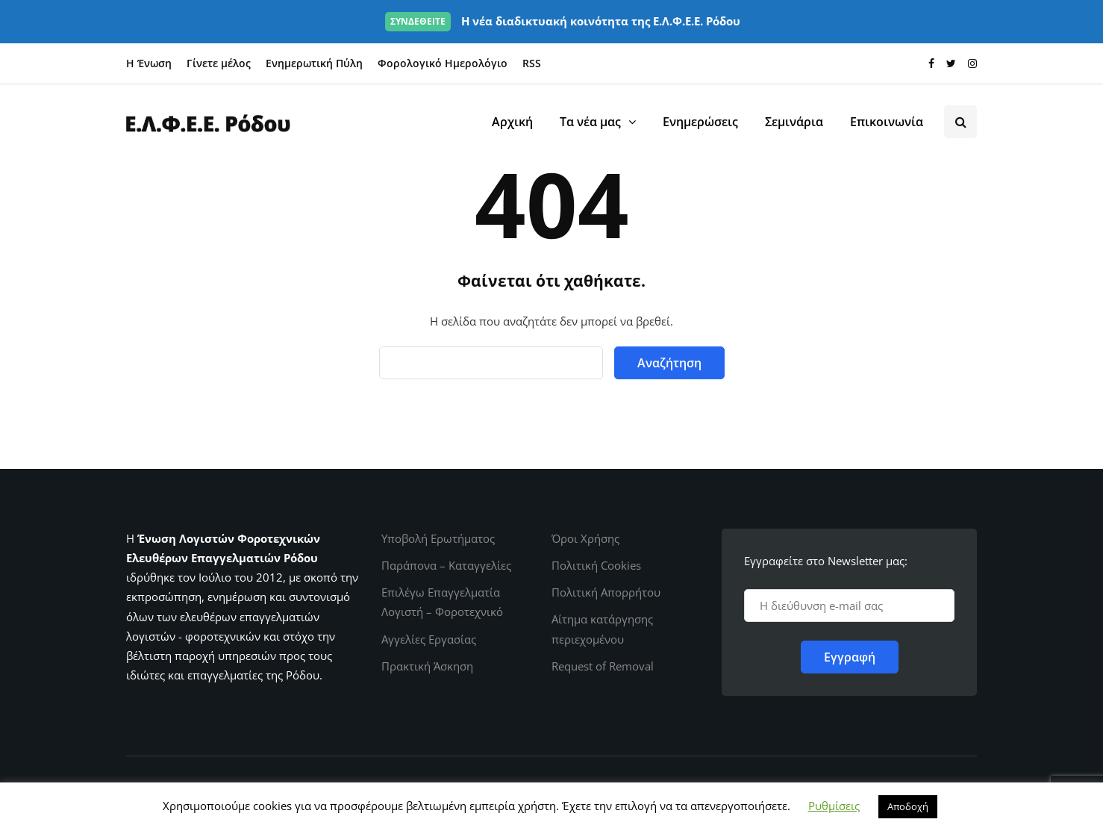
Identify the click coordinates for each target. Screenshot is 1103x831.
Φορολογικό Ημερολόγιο (442, 63)
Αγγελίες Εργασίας (428, 639)
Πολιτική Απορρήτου (606, 592)
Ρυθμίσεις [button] (834, 805)
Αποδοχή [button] (907, 806)
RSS (531, 63)
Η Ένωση (149, 63)
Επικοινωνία (886, 121)
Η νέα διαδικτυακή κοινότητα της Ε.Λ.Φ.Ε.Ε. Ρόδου (562, 20)
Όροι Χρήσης (585, 538)
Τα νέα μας (590, 121)
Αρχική (512, 121)
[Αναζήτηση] (491, 362)
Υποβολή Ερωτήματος (438, 538)
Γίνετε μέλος (219, 63)
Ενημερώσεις (700, 121)
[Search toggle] (960, 121)
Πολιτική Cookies (596, 565)
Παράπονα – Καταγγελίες (446, 565)
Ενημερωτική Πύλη (314, 63)
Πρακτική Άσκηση (427, 666)
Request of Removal (603, 666)
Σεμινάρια (794, 121)
